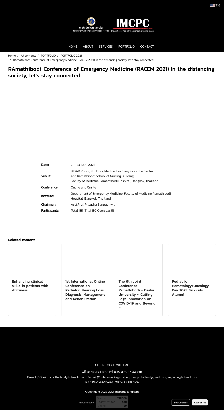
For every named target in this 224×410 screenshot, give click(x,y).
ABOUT (88, 46)
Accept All (200, 402)
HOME (72, 46)
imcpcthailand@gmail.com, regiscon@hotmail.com (164, 377)
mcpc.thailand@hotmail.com (66, 377)
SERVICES (106, 46)
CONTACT (147, 46)
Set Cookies (181, 402)
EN (215, 5)
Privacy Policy (86, 402)
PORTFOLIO (126, 46)
